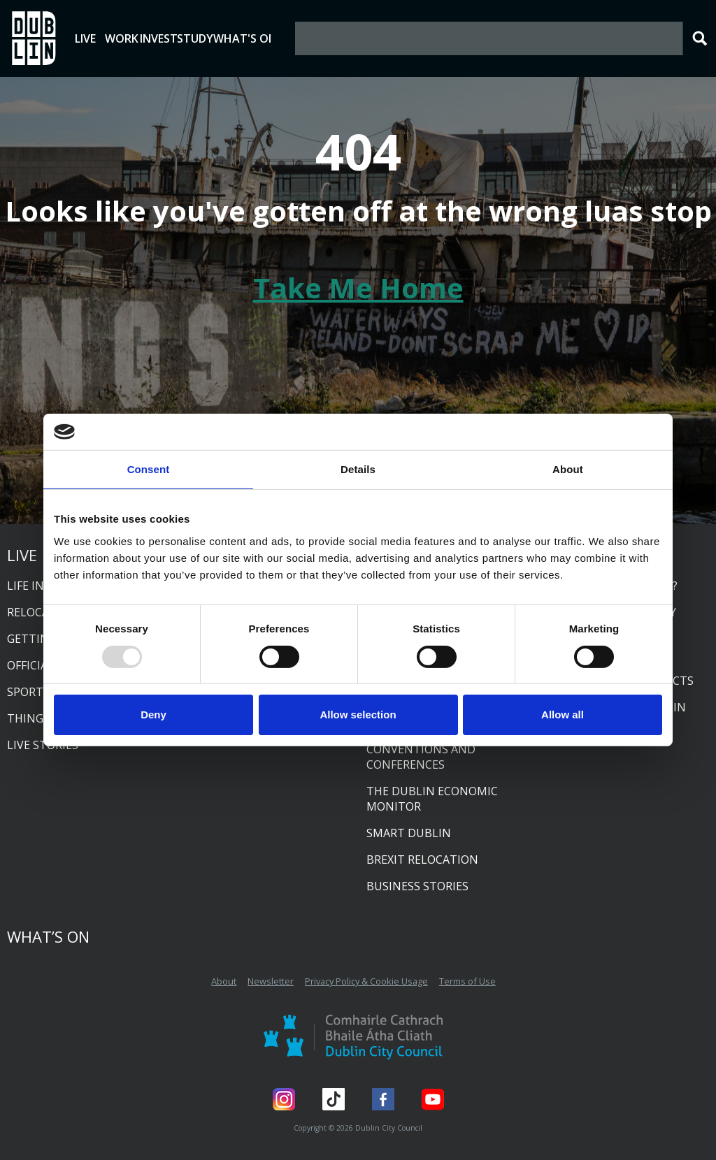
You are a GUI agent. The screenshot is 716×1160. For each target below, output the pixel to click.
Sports (28, 691)
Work (159, 38)
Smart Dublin (408, 833)
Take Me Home (358, 287)
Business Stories (417, 886)
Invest (220, 38)
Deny (153, 714)
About (223, 981)
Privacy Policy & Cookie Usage (366, 981)
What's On (360, 38)
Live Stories (42, 745)
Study (282, 38)
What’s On (48, 936)
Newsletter (271, 981)
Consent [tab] (148, 469)
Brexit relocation (422, 859)
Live (97, 38)
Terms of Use (467, 981)
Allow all (562, 714)
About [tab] (567, 469)
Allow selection (358, 714)
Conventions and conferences (420, 756)
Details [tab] (358, 469)
